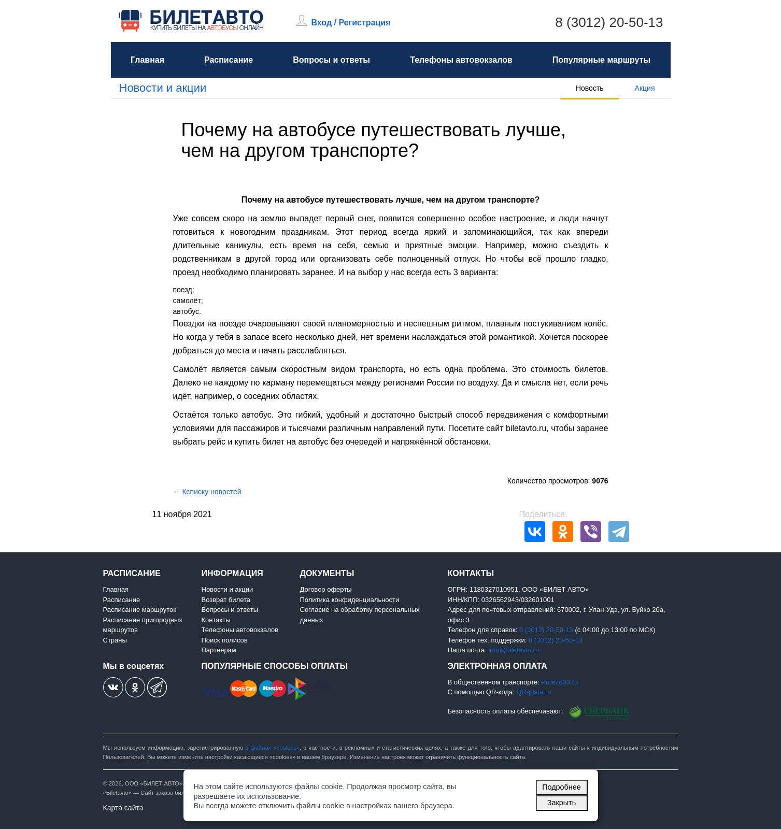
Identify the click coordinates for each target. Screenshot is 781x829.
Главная (147, 59)
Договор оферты (326, 589)
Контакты (216, 620)
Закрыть (561, 802)
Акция (645, 88)
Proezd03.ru (559, 682)
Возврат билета (226, 600)
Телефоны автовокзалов (461, 59)
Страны (115, 640)
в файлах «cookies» (272, 748)
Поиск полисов (225, 640)
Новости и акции (163, 87)
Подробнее (561, 787)
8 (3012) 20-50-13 (609, 22)
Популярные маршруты (601, 59)
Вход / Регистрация (351, 22)
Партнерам (219, 650)
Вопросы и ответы (331, 59)
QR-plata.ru (533, 692)
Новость (590, 88)
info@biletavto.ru (513, 650)
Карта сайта (123, 808)
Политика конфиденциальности (350, 600)
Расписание (228, 59)
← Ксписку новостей (207, 492)
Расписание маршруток (139, 609)
